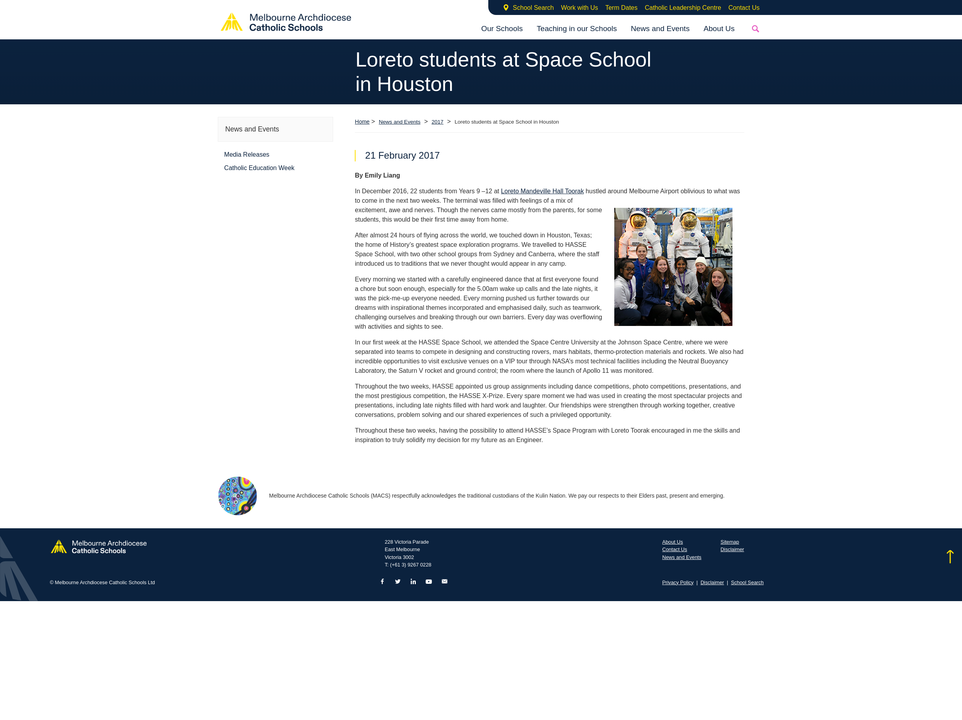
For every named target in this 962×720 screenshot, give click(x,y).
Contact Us (744, 7)
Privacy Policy (678, 582)
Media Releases (246, 154)
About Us (719, 28)
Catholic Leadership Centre (683, 7)
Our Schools (502, 28)
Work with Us (579, 7)
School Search (533, 7)
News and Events (660, 28)
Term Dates (621, 7)
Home (362, 121)
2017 (437, 122)
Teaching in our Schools (577, 28)
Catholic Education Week (259, 168)
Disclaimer (732, 549)
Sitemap (730, 542)
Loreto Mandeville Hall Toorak (542, 191)
